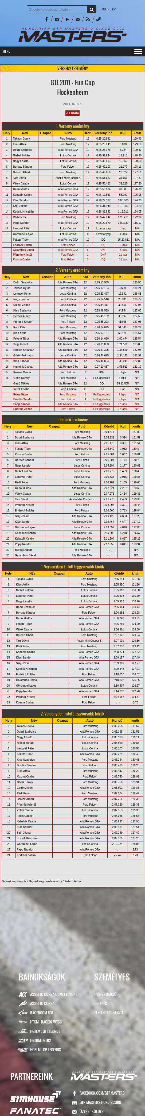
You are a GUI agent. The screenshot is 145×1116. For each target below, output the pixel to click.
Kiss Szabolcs (22, 310)
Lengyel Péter (21, 228)
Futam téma (72, 881)
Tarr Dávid (19, 177)
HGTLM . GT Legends (45, 1031)
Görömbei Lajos (23, 234)
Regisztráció (105, 994)
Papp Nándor (21, 222)
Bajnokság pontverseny (45, 881)
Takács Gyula (21, 138)
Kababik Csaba (22, 194)
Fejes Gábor (21, 394)
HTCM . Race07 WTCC (46, 1022)
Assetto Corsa (42, 1003)
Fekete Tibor (21, 239)
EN (113, 9)
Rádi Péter (19, 217)
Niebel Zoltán (21, 155)
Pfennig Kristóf (22, 254)
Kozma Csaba (21, 259)
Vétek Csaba (21, 183)
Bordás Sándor (22, 166)
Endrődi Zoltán (22, 245)
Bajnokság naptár (14, 881)
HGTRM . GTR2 (40, 1040)
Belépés (101, 1003)
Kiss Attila (19, 144)
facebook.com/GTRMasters (102, 1093)
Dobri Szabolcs (22, 149)
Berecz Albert (21, 172)
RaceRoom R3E (41, 1012)
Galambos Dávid (23, 249)
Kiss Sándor (20, 200)
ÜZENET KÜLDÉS (92, 1111)
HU (103, 9)
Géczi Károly (21, 377)
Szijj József (20, 206)
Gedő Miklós (21, 189)
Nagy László (20, 161)
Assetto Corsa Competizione (53, 994)
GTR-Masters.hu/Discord (100, 1102)
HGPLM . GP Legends (45, 1049)
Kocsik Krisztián (23, 211)
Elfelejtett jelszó (109, 1012)
